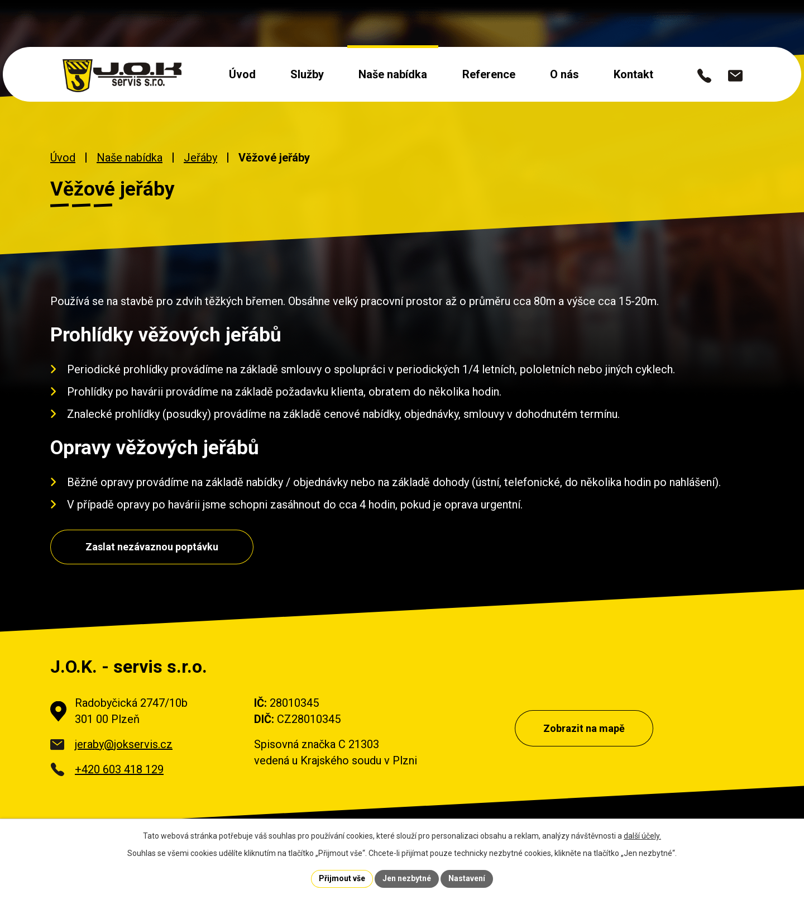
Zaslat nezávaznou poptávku (151, 547)
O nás (564, 74)
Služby (307, 74)
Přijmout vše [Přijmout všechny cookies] (342, 878)
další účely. (642, 835)
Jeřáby (200, 157)
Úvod (242, 74)
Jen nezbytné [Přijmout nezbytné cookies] (406, 878)
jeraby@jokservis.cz (124, 744)
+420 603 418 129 (119, 769)
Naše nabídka (392, 74)
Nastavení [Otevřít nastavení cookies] (466, 878)
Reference (488, 74)
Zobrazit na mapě (584, 728)
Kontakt (633, 74)
